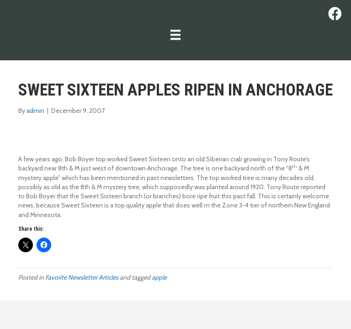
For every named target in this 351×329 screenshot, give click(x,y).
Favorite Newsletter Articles (81, 277)
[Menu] (175, 34)
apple (159, 277)
